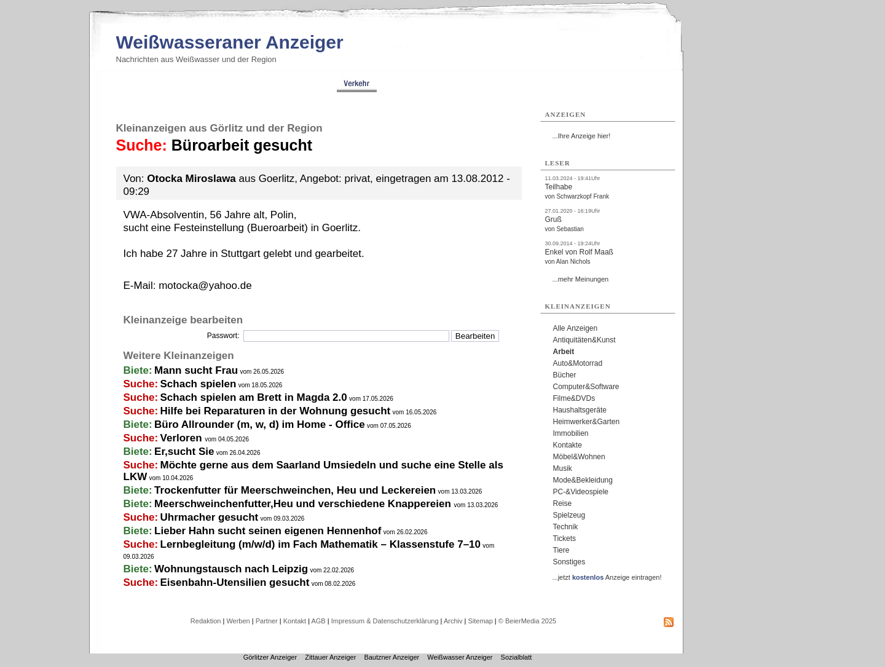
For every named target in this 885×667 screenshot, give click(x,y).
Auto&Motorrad (578, 363)
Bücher (564, 375)
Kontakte (567, 445)
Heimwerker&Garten (586, 422)
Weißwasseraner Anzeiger (230, 42)
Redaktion (206, 621)
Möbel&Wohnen (579, 457)
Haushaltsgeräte (580, 410)
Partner (267, 621)
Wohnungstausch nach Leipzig (231, 569)
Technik (565, 527)
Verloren (182, 438)
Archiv (453, 621)
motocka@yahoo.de (205, 285)
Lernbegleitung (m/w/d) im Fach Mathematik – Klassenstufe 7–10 (320, 544)
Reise (562, 503)
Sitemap (480, 621)
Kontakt (294, 621)
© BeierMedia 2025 (527, 621)
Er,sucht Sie (184, 451)
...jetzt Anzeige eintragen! (607, 577)
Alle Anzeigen (575, 328)
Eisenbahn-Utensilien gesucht (235, 582)
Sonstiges (569, 562)
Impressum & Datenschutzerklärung (385, 621)
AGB (318, 621)
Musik (562, 468)
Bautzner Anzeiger (391, 657)
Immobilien (571, 433)
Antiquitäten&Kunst (584, 340)
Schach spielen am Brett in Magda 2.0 (253, 397)
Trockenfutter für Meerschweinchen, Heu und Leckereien (295, 490)
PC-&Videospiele (581, 492)
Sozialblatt (516, 657)
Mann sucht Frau (196, 370)
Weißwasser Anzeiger (459, 657)
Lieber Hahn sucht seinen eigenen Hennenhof (267, 531)
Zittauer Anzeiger (330, 657)
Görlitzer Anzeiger (270, 657)
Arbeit (564, 352)
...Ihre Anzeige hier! (582, 136)
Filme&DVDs (574, 398)
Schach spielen (198, 384)
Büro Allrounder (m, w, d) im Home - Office (259, 424)
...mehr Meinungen (581, 279)
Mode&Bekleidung (583, 480)
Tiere (561, 550)
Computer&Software (586, 387)
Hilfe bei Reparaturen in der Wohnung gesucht (275, 411)
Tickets (564, 538)
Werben (238, 621)
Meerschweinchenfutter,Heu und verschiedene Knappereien (304, 504)
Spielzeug (569, 515)
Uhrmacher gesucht (209, 517)
